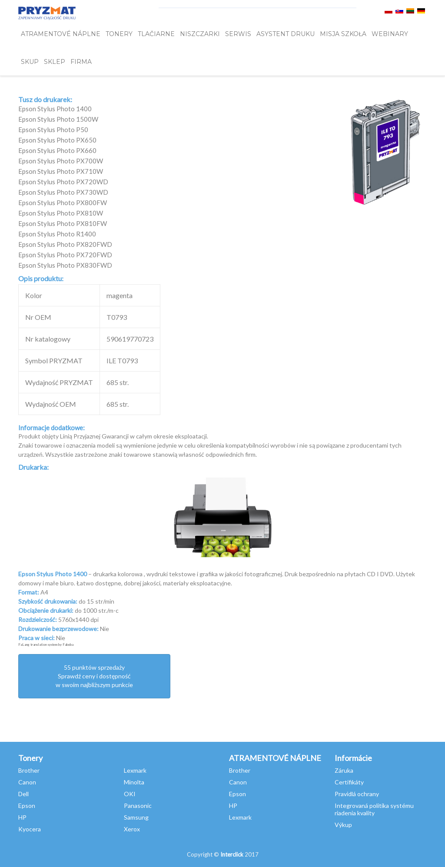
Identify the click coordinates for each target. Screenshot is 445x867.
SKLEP (54, 62)
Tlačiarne (156, 34)
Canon (27, 782)
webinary (390, 34)
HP (22, 817)
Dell (23, 793)
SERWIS (238, 34)
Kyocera (29, 829)
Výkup (343, 824)
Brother (29, 770)
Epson (26, 805)
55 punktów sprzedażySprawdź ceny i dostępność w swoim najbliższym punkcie (94, 676)
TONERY (119, 34)
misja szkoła (343, 34)
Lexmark (135, 770)
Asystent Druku (285, 34)
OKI (130, 793)
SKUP (30, 62)
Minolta (134, 782)
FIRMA (81, 62)
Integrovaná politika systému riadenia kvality (374, 809)
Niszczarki (200, 34)
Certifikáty (349, 782)
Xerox (132, 829)
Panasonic (138, 805)
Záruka (344, 770)
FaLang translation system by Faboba (45, 644)
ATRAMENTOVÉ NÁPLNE (60, 34)
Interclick (231, 854)
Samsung (136, 817)
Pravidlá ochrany (357, 793)
